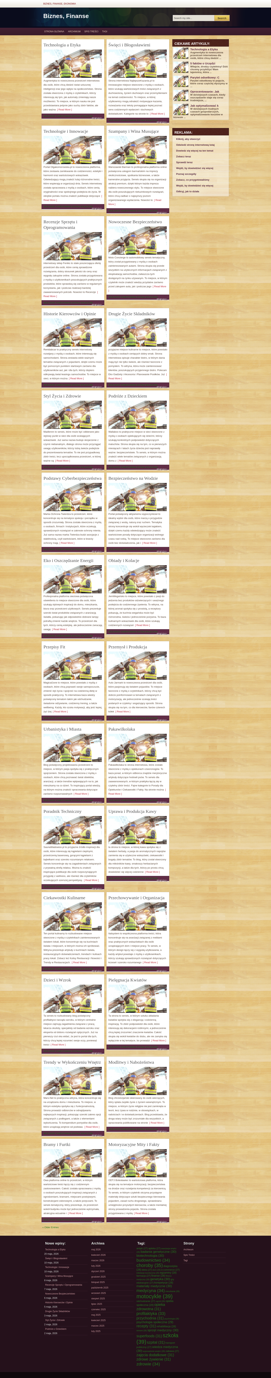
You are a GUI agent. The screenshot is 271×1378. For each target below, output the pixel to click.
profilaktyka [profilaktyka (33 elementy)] (150, 1313)
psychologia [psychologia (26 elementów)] (171, 1319)
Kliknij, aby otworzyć (188, 139)
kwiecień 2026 (98, 1255)
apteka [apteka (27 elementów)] (154, 1248)
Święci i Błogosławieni (129, 44)
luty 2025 (95, 1331)
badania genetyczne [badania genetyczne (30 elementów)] (158, 1252)
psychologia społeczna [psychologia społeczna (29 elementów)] (154, 1322)
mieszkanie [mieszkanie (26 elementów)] (172, 1291)
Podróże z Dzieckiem (127, 396)
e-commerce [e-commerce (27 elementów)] (170, 1269)
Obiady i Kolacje (123, 560)
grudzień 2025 (98, 1276)
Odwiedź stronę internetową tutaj (195, 144)
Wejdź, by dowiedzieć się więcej (194, 168)
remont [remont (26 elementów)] (141, 1330)
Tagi (104, 31)
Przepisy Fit (54, 646)
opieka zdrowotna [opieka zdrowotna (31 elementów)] (150, 1307)
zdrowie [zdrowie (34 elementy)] (148, 1363)
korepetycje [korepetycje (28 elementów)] (163, 1282)
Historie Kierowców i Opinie (69, 313)
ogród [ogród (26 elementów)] (160, 1301)
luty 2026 (95, 1266)
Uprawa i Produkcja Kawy (132, 811)
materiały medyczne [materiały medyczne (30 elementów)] (154, 1286)
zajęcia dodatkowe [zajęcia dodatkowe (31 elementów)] (155, 1355)
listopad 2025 (98, 1282)
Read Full (97, 118)
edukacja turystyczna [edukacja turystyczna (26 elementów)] (147, 1273)
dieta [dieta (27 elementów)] (147, 1269)
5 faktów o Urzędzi (202, 63)
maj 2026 (95, 1249)
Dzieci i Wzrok (57, 979)
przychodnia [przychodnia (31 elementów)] (150, 1318)
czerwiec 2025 (98, 1309)
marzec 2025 (97, 1325)
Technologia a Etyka (62, 44)
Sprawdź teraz (184, 162)
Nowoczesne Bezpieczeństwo (135, 221)
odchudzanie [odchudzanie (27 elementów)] (145, 1301)
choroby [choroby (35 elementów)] (149, 1265)
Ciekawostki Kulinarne (64, 897)
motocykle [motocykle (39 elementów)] (154, 1296)
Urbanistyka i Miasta (62, 729)
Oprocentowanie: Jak (204, 91)
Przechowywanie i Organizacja (136, 897)
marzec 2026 (97, 1260)
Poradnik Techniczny (62, 811)
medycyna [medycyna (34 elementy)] (150, 1290)
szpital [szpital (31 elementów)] (156, 1342)
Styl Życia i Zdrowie (62, 396)
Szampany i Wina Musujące (133, 131)
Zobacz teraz (183, 156)
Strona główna (54, 31)
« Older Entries (50, 1227)
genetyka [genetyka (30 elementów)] (160, 1279)
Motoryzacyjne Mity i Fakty (133, 1144)
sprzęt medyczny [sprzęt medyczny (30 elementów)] (162, 1330)
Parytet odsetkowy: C (204, 77)
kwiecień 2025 (98, 1320)
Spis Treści (91, 31)
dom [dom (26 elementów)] (157, 1270)
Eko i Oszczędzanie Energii (68, 560)
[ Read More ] (64, 109)
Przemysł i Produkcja (127, 646)
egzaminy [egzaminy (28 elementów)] (168, 1272)
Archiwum (74, 31)
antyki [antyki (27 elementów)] (142, 1248)
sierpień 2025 (98, 1298)
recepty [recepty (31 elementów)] (146, 1326)
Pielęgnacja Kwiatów (127, 979)
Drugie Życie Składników (131, 313)
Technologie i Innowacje (65, 131)
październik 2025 (99, 1287)
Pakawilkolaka (121, 729)
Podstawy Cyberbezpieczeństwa (72, 478)
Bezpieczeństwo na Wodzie (133, 478)
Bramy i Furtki (56, 1144)
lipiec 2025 (96, 1304)
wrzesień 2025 (98, 1293)
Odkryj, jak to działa (187, 191)
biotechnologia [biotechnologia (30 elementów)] (150, 1255)
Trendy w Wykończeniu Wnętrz (72, 1062)
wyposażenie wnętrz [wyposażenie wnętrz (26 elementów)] (154, 1351)
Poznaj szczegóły (186, 174)
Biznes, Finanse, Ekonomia (59, 3)
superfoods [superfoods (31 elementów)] (149, 1336)
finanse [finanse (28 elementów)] (158, 1275)
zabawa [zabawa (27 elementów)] (172, 1351)
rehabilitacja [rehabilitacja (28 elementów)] (166, 1326)
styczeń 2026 (98, 1271)
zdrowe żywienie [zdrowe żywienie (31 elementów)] (153, 1359)
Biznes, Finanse (66, 16)
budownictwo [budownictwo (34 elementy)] (153, 1260)
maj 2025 (95, 1315)
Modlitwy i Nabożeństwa (131, 1062)
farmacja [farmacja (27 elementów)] (143, 1275)
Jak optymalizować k (204, 105)
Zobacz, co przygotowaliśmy (192, 179)
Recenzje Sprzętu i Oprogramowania (63, 1285)
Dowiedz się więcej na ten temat (194, 150)
